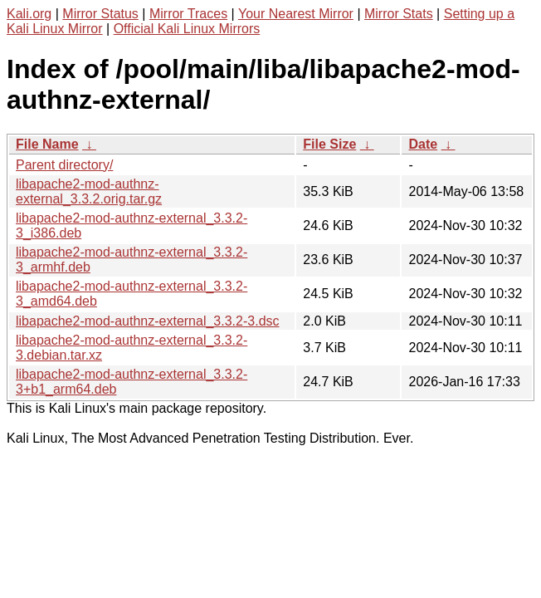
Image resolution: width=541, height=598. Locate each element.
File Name (47, 144)
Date (422, 144)
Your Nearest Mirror (295, 14)
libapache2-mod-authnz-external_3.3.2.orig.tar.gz (89, 191)
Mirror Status (100, 14)
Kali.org (29, 14)
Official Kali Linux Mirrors (187, 29)
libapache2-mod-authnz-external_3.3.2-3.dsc (148, 321)
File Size (329, 144)
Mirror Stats (398, 14)
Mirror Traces (188, 14)
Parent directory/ (64, 165)
